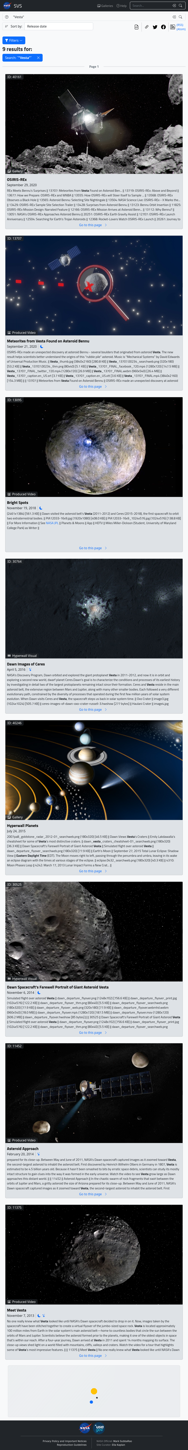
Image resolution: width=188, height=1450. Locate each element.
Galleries (105, 5)
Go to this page (93, 225)
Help (121, 5)
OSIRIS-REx (17, 179)
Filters (14, 40)
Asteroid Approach (23, 1148)
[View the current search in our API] (136, 27)
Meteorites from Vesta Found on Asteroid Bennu (48, 341)
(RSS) (180, 25)
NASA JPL (52, 523)
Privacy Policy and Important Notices (65, 1441)
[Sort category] (58, 26)
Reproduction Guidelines (71, 1445)
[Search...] (150, 5)
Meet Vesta (16, 1310)
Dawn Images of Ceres (26, 664)
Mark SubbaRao (122, 1441)
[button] (38, 58)
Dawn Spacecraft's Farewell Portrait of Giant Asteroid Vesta (57, 987)
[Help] (6, 17)
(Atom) (181, 29)
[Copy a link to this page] (146, 27)
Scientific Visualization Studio (18, 5)
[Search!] (181, 5)
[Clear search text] (173, 5)
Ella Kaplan (118, 1445)
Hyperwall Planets (22, 825)
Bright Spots (17, 502)
